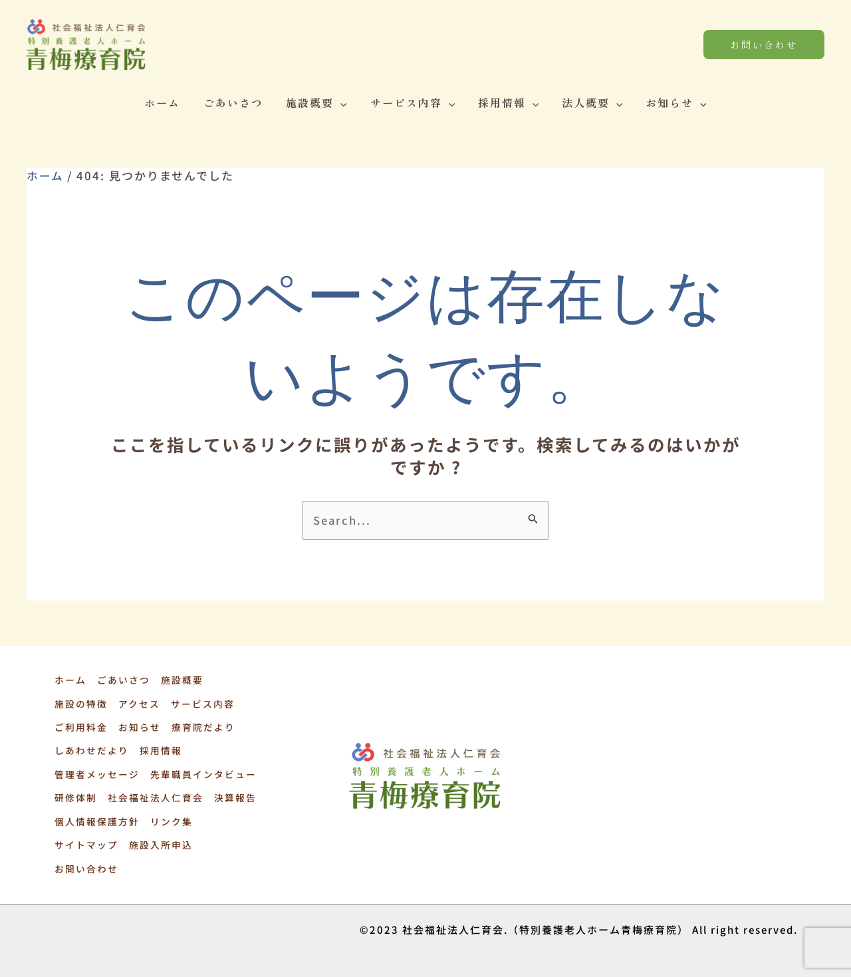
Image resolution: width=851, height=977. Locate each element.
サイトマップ (85, 839)
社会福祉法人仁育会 (153, 794)
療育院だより (201, 726)
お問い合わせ (85, 862)
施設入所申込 (159, 839)
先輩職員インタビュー (201, 771)
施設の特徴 (79, 703)
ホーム (167, 102)
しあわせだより (90, 749)
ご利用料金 (79, 726)
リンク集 (169, 816)
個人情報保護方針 (95, 816)
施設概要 (318, 102)
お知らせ (670, 102)
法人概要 (589, 102)
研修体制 (74, 794)
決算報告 (232, 794)
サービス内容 (412, 102)
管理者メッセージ (95, 771)
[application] (342, 102)
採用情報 (506, 102)
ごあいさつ (237, 102)
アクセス (137, 703)
